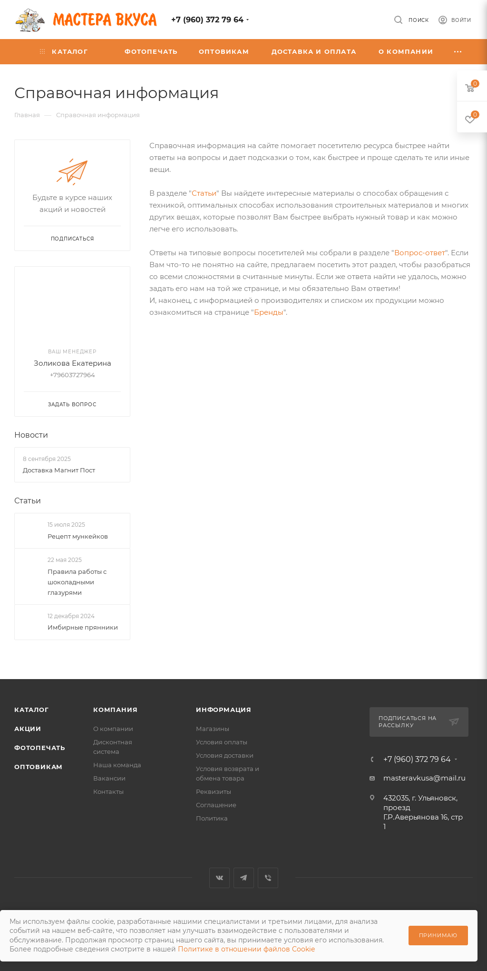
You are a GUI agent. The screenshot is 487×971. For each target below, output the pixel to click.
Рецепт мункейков (78, 536)
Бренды (268, 312)
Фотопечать (39, 747)
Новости (31, 435)
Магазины (212, 728)
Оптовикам (38, 767)
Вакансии (109, 778)
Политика (212, 818)
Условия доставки (224, 755)
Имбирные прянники (83, 627)
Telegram (244, 878)
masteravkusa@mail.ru (424, 777)
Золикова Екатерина (72, 363)
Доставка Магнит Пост (59, 470)
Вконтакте (219, 878)
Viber (268, 878)
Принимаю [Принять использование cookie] (438, 935)
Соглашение (216, 805)
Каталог (31, 709)
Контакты (108, 791)
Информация (224, 709)
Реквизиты (213, 791)
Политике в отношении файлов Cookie (246, 949)
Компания (115, 709)
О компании (113, 728)
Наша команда (117, 765)
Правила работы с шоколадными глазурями (77, 582)
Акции (27, 728)
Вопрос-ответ (419, 252)
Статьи (204, 193)
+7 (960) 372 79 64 (207, 19)
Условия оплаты (221, 742)
